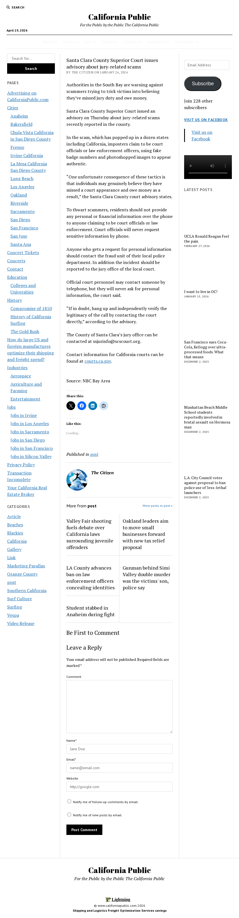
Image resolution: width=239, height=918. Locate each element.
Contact (15, 269)
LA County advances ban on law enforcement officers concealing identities (90, 577)
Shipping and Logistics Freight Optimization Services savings (120, 910)
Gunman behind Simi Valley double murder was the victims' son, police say (146, 577)
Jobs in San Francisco (31, 448)
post (11, 582)
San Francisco (24, 228)
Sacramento (22, 211)
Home (47, 41)
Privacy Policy (21, 465)
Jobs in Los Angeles (29, 423)
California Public (119, 17)
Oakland (18, 195)
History (130, 41)
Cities (68, 41)
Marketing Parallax (26, 566)
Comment (73, 677)
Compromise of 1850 (31, 308)
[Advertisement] (208, 591)
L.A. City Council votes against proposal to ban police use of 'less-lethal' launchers (205, 485)
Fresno (17, 147)
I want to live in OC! (200, 291)
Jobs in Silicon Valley (31, 456)
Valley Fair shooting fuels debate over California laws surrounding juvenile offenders (89, 534)
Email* (71, 759)
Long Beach (21, 178)
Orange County (22, 574)
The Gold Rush (24, 331)
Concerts (110, 41)
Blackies (15, 533)
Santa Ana (20, 244)
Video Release (20, 623)
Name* (71, 740)
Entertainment (25, 399)
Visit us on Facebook (206, 119)
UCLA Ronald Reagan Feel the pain (206, 239)
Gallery (14, 549)
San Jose (18, 236)
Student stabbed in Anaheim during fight (90, 611)
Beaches (15, 525)
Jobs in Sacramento (29, 432)
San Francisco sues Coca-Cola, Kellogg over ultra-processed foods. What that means (205, 349)
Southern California (26, 590)
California (17, 541)
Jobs (88, 41)
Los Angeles (22, 187)
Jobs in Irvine (23, 415)
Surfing (14, 607)
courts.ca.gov (98, 361)
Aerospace (20, 376)
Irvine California (26, 155)
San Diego (20, 220)
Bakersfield (21, 124)
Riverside (19, 203)
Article (14, 516)
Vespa (13, 615)
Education (184, 41)
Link (11, 558)
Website (72, 778)
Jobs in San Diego (27, 440)
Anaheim (19, 116)
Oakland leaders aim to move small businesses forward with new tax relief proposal (145, 534)
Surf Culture (19, 599)
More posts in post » (158, 506)
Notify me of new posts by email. (97, 815)
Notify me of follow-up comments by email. (106, 802)
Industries (156, 41)
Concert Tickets (23, 252)
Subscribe (203, 83)
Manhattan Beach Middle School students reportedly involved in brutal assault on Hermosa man (207, 417)
